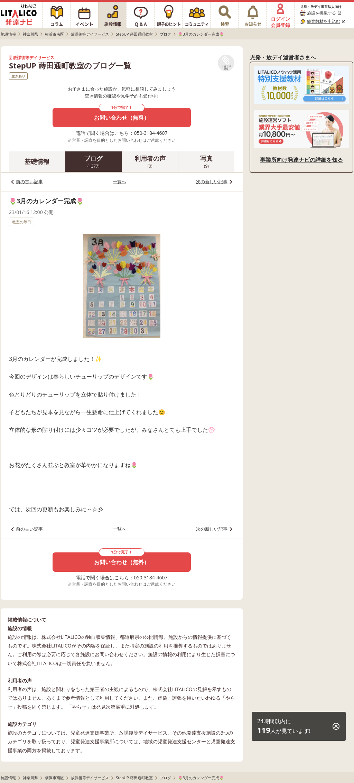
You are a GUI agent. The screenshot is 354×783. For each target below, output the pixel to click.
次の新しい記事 (211, 181)
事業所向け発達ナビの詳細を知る (301, 160)
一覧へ (119, 181)
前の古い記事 (29, 181)
